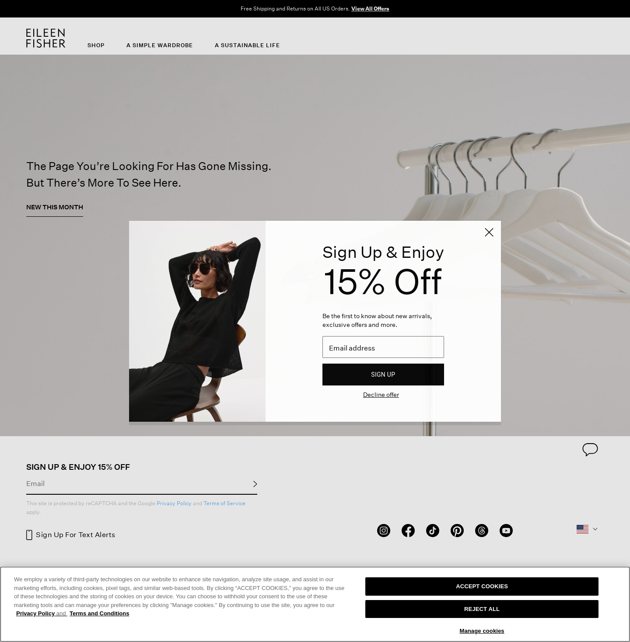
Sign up (383, 374)
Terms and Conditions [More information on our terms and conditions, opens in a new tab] (99, 613)
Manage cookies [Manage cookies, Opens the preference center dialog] (481, 631)
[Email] (383, 347)
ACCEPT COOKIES (482, 586)
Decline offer (381, 394)
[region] (315, 604)
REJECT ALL (482, 609)
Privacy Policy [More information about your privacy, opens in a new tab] (41, 613)
